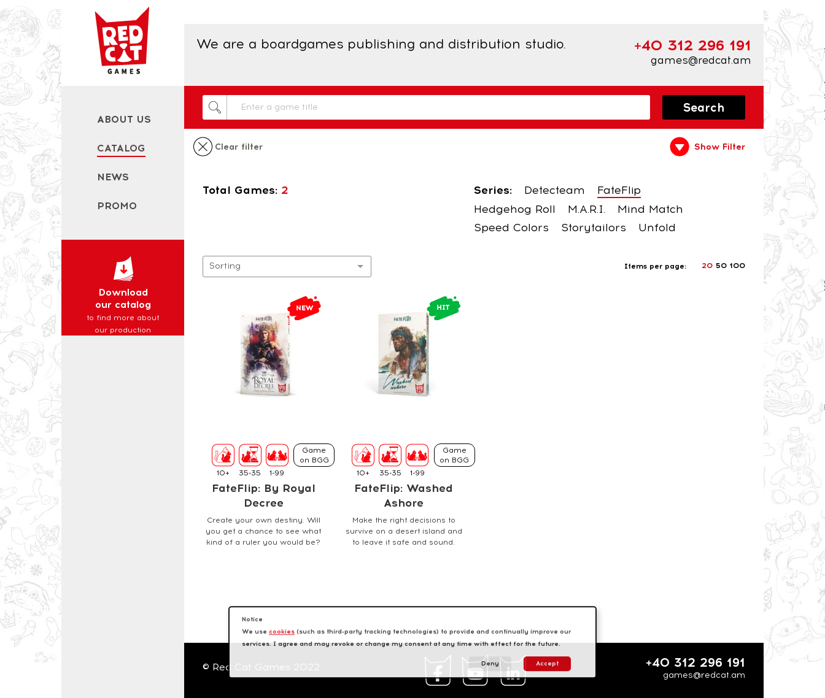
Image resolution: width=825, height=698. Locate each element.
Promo (117, 206)
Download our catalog (123, 296)
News (113, 177)
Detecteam (554, 190)
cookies (282, 631)
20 (707, 265)
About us (124, 119)
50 (721, 265)
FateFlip (619, 190)
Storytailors (593, 227)
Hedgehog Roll (515, 209)
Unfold (657, 227)
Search (704, 108)
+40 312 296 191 (695, 662)
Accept (547, 663)
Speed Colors (511, 227)
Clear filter (239, 147)
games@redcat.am (701, 60)
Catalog (121, 148)
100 (737, 265)
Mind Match (650, 209)
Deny (490, 663)
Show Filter (719, 147)
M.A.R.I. (586, 209)
